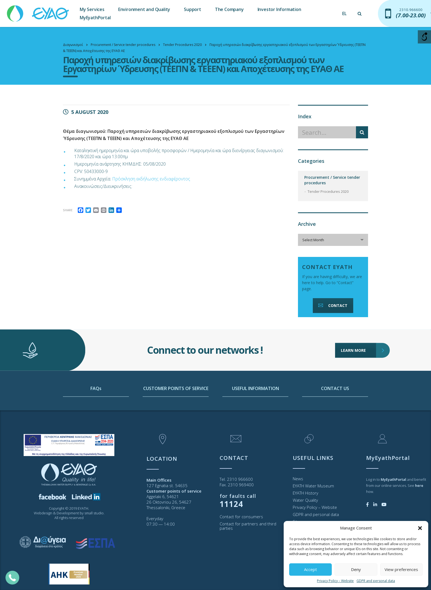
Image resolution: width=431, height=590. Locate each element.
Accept (310, 569)
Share (68, 210)
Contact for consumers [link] (241, 516)
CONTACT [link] (332, 305)
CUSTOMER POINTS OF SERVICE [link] (175, 415)
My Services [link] (92, 9)
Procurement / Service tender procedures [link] (332, 180)
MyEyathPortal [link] (95, 18)
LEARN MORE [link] (358, 322)
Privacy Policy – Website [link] (335, 580)
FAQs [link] (95, 415)
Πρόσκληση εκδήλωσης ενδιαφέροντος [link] (151, 179)
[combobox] (333, 240)
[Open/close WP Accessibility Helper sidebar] (424, 36)
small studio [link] (94, 513)
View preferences (401, 569)
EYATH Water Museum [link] (313, 486)
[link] (38, 10)
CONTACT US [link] (335, 415)
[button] (420, 528)
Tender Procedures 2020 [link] (328, 191)
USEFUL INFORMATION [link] (255, 415)
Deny (356, 569)
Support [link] (192, 9)
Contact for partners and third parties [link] (248, 526)
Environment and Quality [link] (144, 9)
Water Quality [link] (305, 500)
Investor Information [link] (279, 9)
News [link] (298, 478)
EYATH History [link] (305, 493)
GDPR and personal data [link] (376, 580)
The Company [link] (229, 9)
